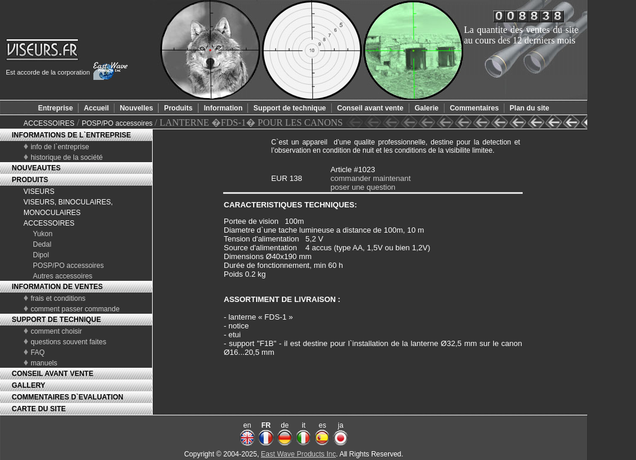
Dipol (41, 255)
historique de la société (67, 157)
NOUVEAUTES (36, 168)
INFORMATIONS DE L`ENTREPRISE (71, 135)
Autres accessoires (62, 276)
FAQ (38, 352)
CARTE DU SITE (39, 409)
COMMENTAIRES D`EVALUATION (67, 397)
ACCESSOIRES (49, 123)
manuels (44, 363)
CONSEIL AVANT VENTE (52, 374)
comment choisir (56, 331)
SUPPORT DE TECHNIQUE (56, 319)
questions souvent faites (68, 342)
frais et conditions (58, 298)
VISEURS (39, 191)
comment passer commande (75, 309)
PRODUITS (30, 180)
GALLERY (28, 385)
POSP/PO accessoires (118, 123)
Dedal (42, 244)
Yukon (42, 234)
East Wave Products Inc (298, 454)
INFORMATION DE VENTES (57, 287)
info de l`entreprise (60, 147)
